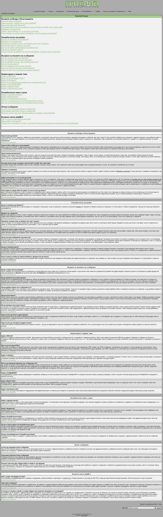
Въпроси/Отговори (39, 11)
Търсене (49, 11)
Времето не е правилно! (11, 41)
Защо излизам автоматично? (13, 25)
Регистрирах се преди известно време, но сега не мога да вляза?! (29, 33)
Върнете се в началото (8, 142)
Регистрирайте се (86, 11)
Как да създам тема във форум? (15, 58)
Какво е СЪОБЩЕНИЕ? (11, 84)
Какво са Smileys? (8, 80)
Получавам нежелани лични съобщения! (18, 111)
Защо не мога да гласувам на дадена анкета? (20, 70)
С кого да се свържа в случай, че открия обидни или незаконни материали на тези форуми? (40, 123)
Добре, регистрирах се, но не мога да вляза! (20, 31)
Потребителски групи (72, 11)
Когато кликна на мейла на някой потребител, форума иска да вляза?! (31, 52)
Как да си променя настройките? (15, 39)
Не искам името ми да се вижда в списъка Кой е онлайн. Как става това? (32, 27)
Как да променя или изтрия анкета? (16, 66)
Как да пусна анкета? (10, 64)
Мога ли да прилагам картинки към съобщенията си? (23, 82)
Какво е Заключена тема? (12, 88)
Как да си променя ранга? (12, 50)
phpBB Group (67, 478)
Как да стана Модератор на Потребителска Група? (22, 103)
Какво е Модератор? (10, 97)
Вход (129, 11)
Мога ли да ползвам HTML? (13, 78)
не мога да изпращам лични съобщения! (18, 109)
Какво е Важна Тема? (10, 86)
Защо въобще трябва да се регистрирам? (18, 23)
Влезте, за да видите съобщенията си (113, 11)
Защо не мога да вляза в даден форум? (18, 68)
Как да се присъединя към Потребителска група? (22, 101)
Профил (97, 11)
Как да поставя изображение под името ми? (19, 48)
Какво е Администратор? (11, 95)
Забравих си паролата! (11, 29)
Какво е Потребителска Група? (14, 99)
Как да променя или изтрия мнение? (16, 60)
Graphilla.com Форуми (8, 13)
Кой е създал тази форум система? (16, 119)
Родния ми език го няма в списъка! (15, 46)
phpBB (78, 514)
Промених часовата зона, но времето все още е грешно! (25, 43)
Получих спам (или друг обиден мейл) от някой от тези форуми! (28, 113)
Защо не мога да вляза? (11, 21)
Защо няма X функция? (11, 121)
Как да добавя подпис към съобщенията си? (20, 62)
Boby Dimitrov (84, 515)
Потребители (59, 11)
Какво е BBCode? (8, 76)
